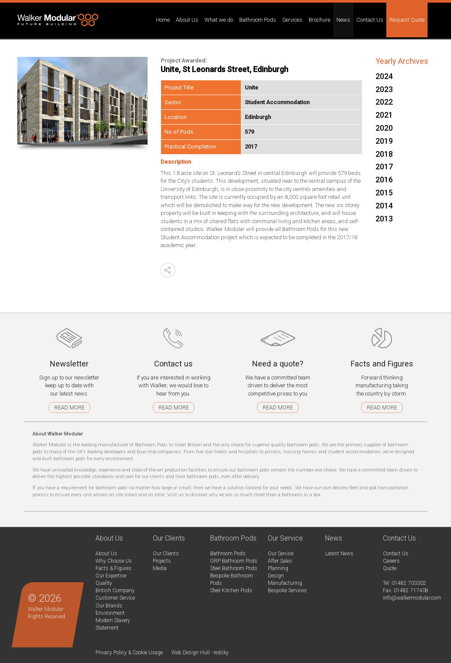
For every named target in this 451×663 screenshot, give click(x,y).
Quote (389, 568)
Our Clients (166, 554)
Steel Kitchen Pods (231, 590)
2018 (384, 153)
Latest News (339, 554)
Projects (162, 561)
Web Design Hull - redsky (200, 653)
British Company (115, 590)
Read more (69, 407)
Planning (278, 568)
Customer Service (115, 598)
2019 (384, 140)
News (343, 19)
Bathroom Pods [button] (257, 19)
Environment (110, 613)
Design (276, 576)
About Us (106, 554)
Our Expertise (110, 576)
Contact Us (395, 554)
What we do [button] (218, 19)
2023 (384, 89)
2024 (384, 76)
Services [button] (292, 19)
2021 (384, 114)
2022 (384, 101)
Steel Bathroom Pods (233, 568)
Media (160, 568)
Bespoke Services (287, 590)
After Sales (280, 561)
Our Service (280, 554)
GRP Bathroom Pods (233, 561)
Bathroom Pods (228, 554)
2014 (384, 205)
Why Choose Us (113, 561)
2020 (384, 127)
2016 (384, 179)
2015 (384, 192)
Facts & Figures (113, 568)
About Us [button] (187, 19)
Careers (391, 561)
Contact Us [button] (369, 19)
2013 (384, 218)
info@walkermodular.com (412, 598)
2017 (384, 166)
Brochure (319, 19)
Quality (103, 583)
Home (163, 19)
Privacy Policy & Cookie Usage (129, 653)
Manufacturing (285, 583)
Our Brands (108, 606)
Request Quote (407, 19)
